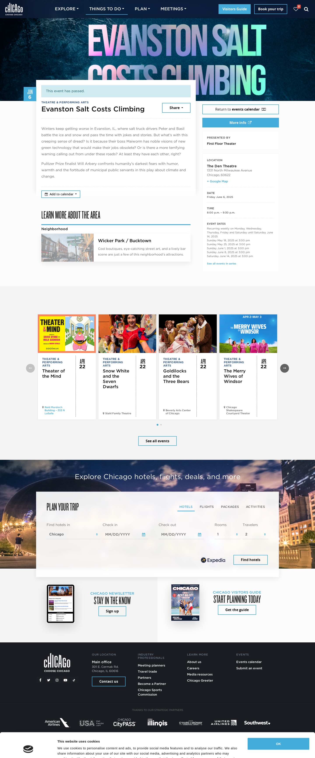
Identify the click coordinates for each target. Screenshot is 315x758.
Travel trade (147, 671)
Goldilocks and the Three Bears (176, 376)
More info (240, 122)
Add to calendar (59, 194)
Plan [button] (141, 8)
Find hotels (250, 559)
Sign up (112, 611)
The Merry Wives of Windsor (235, 376)
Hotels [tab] (186, 506)
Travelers (250, 525)
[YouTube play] (65, 680)
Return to (240, 109)
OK (278, 722)
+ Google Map (217, 181)
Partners (144, 677)
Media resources (200, 674)
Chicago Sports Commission (150, 692)
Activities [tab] (255, 506)
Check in (110, 525)
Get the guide (237, 609)
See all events (157, 441)
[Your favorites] (296, 9)
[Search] (306, 9)
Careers (193, 668)
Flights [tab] (207, 506)
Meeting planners (151, 665)
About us (194, 662)
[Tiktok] (73, 680)
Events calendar (249, 662)
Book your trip (270, 9)
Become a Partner (152, 684)
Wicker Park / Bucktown (124, 240)
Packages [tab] (230, 506)
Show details (67, 749)
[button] (157, 425)
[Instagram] (57, 680)
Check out (167, 525)
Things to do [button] (105, 8)
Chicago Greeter (200, 680)
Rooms (221, 525)
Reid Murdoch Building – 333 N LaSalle (55, 410)
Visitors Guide (234, 9)
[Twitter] (48, 680)
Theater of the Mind (53, 373)
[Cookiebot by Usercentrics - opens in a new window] (28, 749)
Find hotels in (58, 525)
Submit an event (249, 668)
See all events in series (221, 263)
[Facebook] (40, 680)
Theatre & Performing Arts (65, 102)
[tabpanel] (157, 544)
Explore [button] (65, 8)
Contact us (108, 681)
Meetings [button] (172, 8)
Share (175, 107)
